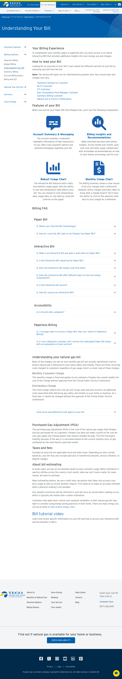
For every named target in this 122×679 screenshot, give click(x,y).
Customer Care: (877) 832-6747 (92, 11)
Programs (49, 11)
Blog (78, 11)
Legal (59, 667)
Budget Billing (10, 64)
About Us (65, 4)
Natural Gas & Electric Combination (54, 99)
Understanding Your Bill (14, 68)
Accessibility (70, 667)
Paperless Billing (11, 60)
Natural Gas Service (13, 87)
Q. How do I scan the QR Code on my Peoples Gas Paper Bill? (65, 233)
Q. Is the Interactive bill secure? (51, 285)
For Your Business (48, 5)
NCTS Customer (44, 86)
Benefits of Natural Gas (37, 597)
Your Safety (92, 4)
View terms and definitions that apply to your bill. (60, 412)
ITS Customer (43, 89)
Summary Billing (11, 72)
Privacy (50, 667)
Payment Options (12, 47)
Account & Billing (33, 11)
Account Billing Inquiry (13, 75)
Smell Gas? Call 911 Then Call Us (111, 11)
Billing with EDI (10, 79)
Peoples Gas (6, 17)
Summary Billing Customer (50, 95)
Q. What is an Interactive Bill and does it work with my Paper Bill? (68, 253)
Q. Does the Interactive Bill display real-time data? (61, 268)
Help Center (106, 4)
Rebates (54, 597)
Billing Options (29, 17)
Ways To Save (64, 11)
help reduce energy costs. (63, 507)
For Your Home (33, 5)
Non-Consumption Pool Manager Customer (57, 92)
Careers (78, 597)
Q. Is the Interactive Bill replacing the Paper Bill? (60, 260)
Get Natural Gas (14, 11)
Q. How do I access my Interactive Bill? (55, 292)
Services (8, 94)
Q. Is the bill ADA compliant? (50, 312)
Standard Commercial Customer (52, 83)
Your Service (78, 4)
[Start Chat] (116, 673)
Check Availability (61, 640)
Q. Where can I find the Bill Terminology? (56, 226)
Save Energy (10, 101)
